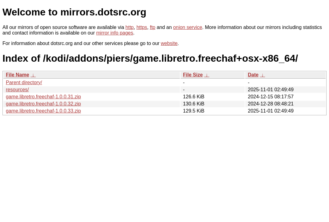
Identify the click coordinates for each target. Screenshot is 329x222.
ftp (152, 27)
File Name (17, 74)
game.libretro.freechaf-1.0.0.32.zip (43, 103)
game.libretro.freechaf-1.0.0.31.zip (43, 96)
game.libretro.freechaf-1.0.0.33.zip (43, 110)
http (129, 27)
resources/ (17, 89)
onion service (187, 27)
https (141, 27)
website (169, 43)
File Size (193, 74)
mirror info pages (114, 32)
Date (253, 74)
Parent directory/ (24, 82)
